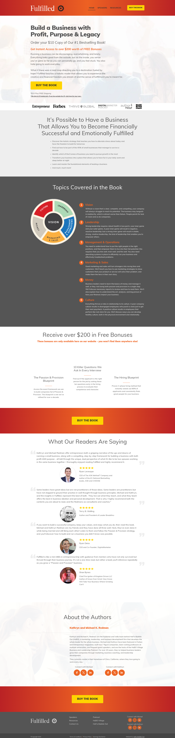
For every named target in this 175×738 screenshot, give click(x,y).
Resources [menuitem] (115, 8)
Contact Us (73, 722)
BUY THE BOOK (135, 8)
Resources (73, 718)
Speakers (73, 715)
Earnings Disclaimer (99, 734)
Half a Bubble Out (100, 722)
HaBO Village (98, 718)
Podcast (96, 715)
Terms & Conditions (76, 734)
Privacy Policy (87, 734)
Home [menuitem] (91, 8)
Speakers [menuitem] (102, 8)
